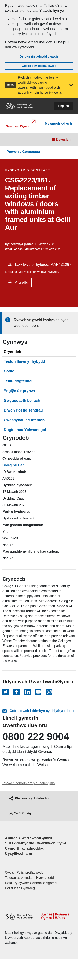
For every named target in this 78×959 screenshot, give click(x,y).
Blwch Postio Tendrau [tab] (23, 410)
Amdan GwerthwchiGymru (28, 838)
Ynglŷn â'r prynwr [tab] (19, 391)
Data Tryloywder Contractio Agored (31, 883)
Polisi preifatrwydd (29, 872)
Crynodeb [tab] (12, 352)
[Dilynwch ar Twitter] (5, 692)
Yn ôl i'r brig (20, 813)
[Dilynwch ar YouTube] (38, 692)
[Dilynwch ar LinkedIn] (27, 692)
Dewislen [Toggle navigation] (61, 139)
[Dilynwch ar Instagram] (49, 692)
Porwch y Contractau (23, 151)
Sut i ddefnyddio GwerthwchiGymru (37, 843)
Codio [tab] (9, 371)
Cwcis (9, 872)
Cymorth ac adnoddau (25, 848)
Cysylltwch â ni (18, 853)
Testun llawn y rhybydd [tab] (24, 361)
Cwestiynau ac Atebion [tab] (24, 420)
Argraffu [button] (21, 282)
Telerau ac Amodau (19, 877)
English (63, 106)
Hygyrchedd (45, 877)
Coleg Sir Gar (13, 465)
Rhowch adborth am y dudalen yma (28, 783)
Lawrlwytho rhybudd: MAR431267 (42, 264)
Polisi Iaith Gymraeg (20, 888)
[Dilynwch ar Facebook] (16, 692)
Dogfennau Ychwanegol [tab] (25, 430)
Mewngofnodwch (58, 123)
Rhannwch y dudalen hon (29, 798)
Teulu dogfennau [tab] (19, 381)
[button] (71, 85)
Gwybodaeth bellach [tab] (22, 400)
